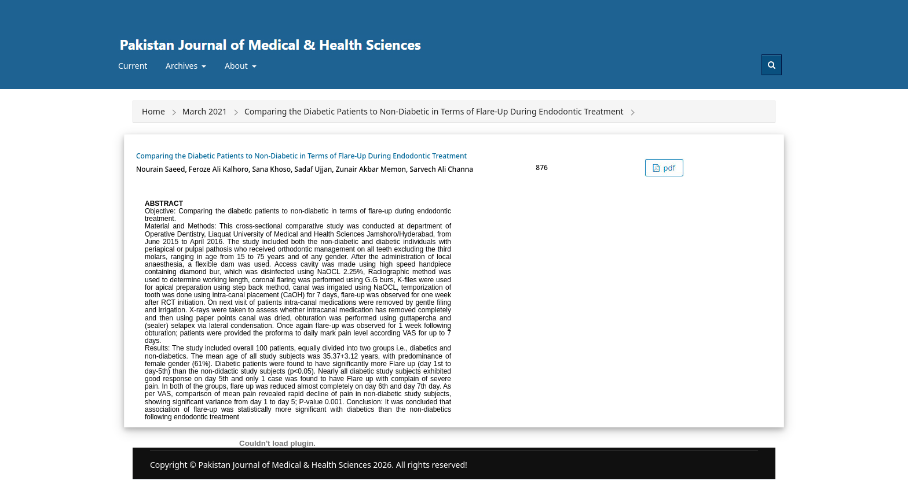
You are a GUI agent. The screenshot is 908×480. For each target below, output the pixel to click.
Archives (183, 65)
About (237, 65)
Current (132, 65)
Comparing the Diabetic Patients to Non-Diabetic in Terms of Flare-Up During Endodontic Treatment (301, 156)
